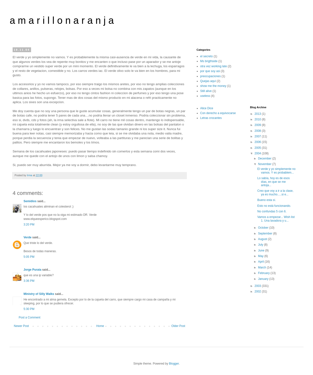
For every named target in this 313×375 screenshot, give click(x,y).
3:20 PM (29, 224)
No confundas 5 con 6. (271, 211)
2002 (258, 291)
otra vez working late (213, 66)
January (263, 279)
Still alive (206, 91)
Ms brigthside (208, 61)
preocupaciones (210, 76)
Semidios (30, 201)
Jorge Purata (32, 269)
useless (205, 96)
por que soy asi (210, 71)
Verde (28, 237)
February (264, 273)
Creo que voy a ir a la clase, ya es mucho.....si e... (275, 192)
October (263, 227)
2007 (258, 136)
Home (100, 326)
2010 (258, 119)
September (265, 233)
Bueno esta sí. (266, 200)
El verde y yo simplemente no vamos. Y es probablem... (276, 170)
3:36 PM (29, 281)
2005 (258, 148)
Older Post (178, 326)
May (261, 256)
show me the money (213, 86)
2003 (258, 286)
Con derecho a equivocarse (218, 113)
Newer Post (21, 326)
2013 (258, 114)
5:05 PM (29, 256)
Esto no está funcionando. (274, 206)
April (261, 261)
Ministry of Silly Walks (39, 294)
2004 (258, 153)
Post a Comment (29, 317)
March (262, 267)
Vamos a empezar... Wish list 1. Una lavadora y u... (276, 218)
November (265, 164)
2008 (258, 131)
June (261, 250)
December (265, 158)
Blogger (174, 363)
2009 (258, 125)
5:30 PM (29, 309)
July (261, 244)
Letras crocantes (211, 118)
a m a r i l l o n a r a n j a (62, 20)
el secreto (206, 56)
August (263, 239)
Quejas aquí (208, 81)
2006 (258, 142)
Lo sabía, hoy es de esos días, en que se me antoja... (273, 181)
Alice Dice (206, 108)
